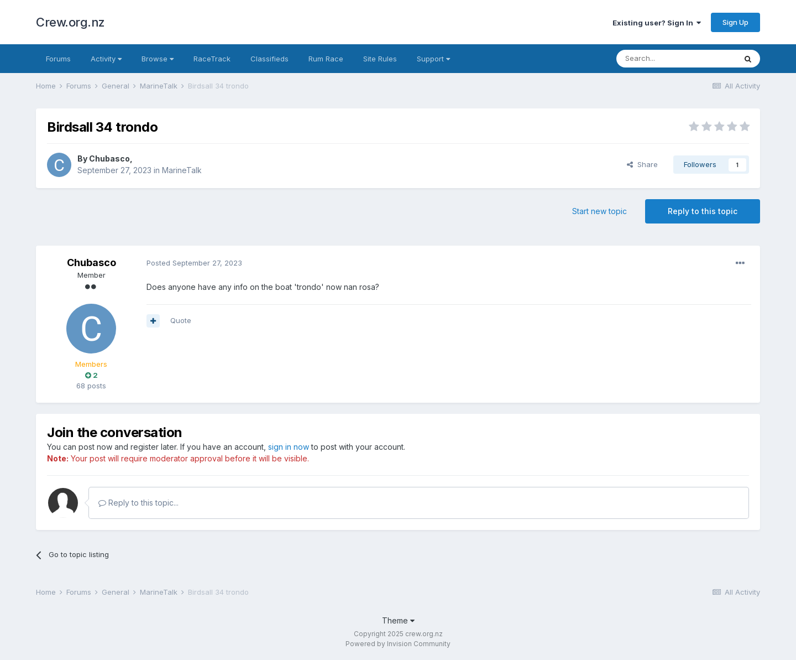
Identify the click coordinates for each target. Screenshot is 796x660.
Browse (158, 58)
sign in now (288, 446)
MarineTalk (182, 170)
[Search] (676, 58)
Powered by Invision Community (398, 644)
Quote (180, 320)
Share (642, 164)
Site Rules (380, 58)
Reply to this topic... (138, 502)
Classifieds (269, 58)
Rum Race (325, 58)
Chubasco (109, 158)
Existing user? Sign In (656, 22)
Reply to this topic (702, 211)
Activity (106, 58)
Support (433, 58)
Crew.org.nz (70, 22)
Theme (398, 620)
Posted (194, 262)
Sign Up (735, 22)
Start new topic (599, 211)
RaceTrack (212, 58)
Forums (58, 58)
